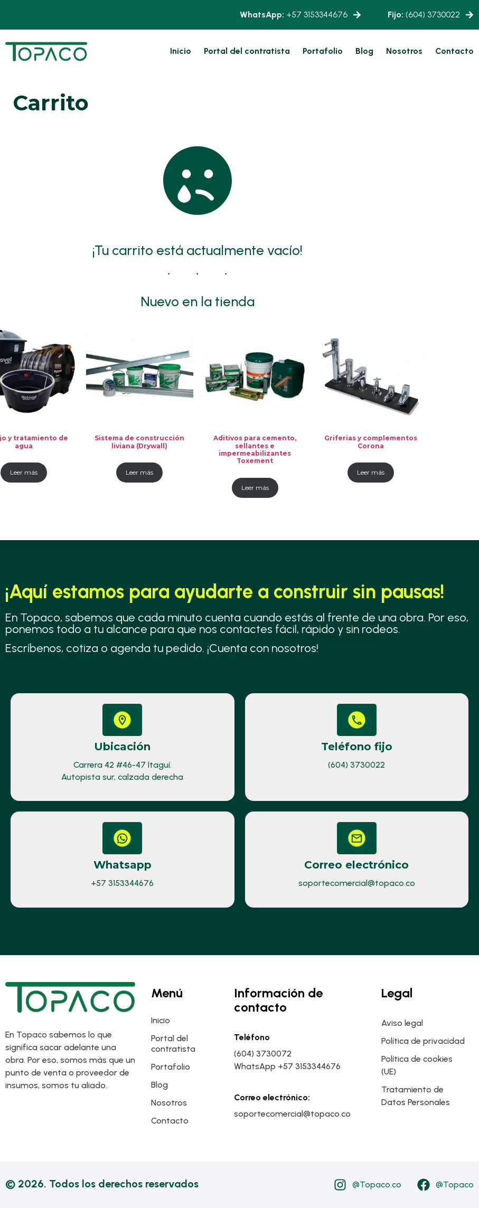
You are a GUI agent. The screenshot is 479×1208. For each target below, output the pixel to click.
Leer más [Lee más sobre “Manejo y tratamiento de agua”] (23, 472)
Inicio (180, 51)
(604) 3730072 (263, 1054)
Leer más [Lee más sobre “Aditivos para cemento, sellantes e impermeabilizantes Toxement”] (255, 488)
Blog (364, 51)
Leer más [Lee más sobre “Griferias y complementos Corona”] (370, 472)
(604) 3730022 (424, 15)
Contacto (454, 51)
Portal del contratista (247, 51)
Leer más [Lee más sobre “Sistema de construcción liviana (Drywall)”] (139, 472)
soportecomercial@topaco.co (356, 883)
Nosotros (404, 51)
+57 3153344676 (293, 15)
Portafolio (323, 51)
